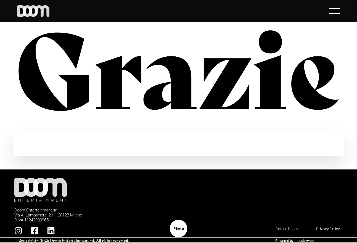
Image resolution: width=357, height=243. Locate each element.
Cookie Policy (287, 229)
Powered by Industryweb (294, 241)
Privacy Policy (328, 229)
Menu (178, 228)
